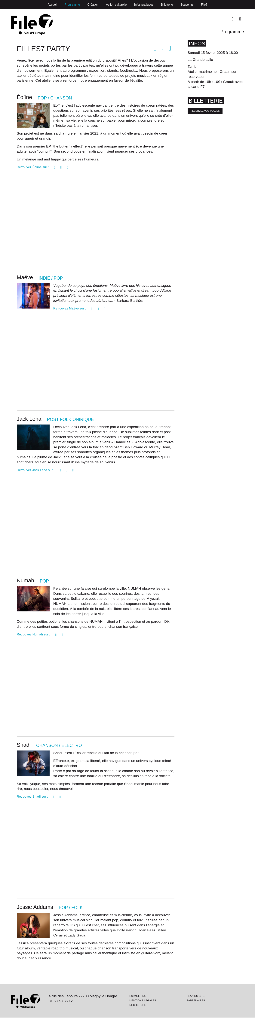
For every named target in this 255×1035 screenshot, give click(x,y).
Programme (72, 4)
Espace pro (138, 1012)
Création (93, 4)
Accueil (52, 4)
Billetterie (167, 4)
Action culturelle (116, 4)
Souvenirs (186, 4)
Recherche (137, 1022)
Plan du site (196, 1012)
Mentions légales (143, 1017)
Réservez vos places (205, 112)
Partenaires (196, 1017)
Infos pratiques (143, 4)
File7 (204, 4)
